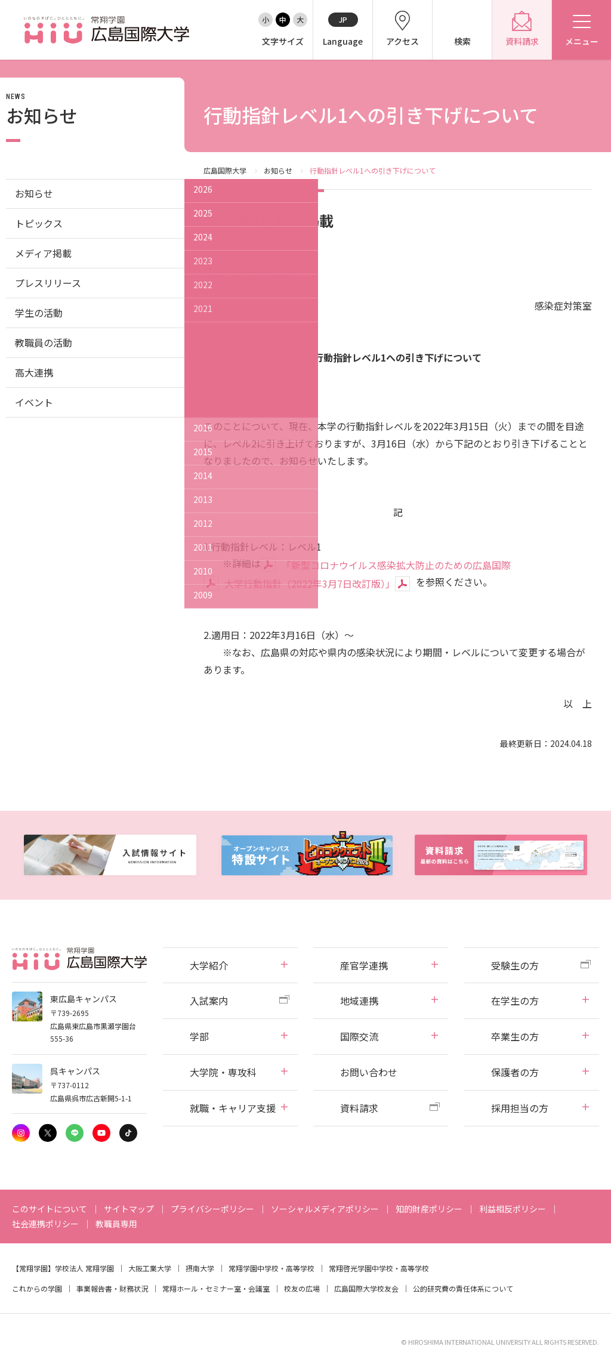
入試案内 (209, 1000)
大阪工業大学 (149, 1268)
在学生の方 (515, 1000)
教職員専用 (116, 1224)
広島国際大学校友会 (366, 1288)
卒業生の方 (515, 1036)
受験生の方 (515, 965)
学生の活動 (39, 312)
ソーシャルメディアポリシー (325, 1209)
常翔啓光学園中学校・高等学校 (379, 1268)
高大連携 (34, 372)
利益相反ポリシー (512, 1209)
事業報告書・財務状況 (112, 1288)
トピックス (39, 223)
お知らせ (278, 170)
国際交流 (359, 1036)
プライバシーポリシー (212, 1209)
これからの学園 (37, 1288)
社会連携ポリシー (45, 1224)
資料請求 (359, 1108)
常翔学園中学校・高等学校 (271, 1268)
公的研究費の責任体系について (463, 1288)
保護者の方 (515, 1072)
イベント (34, 402)
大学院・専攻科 (223, 1072)
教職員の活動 (43, 342)
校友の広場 (302, 1288)
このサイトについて (49, 1209)
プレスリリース (48, 283)
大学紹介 (209, 965)
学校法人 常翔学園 (84, 1268)
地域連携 (359, 1000)
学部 (199, 1036)
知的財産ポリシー (429, 1209)
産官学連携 (364, 965)
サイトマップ (129, 1209)
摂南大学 (200, 1268)
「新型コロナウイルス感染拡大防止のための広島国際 (396, 565)
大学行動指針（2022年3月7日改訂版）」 (309, 583)
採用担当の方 (519, 1108)
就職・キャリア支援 (233, 1108)
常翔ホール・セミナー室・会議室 (216, 1288)
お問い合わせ (368, 1072)
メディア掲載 (43, 253)
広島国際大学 (224, 170)
